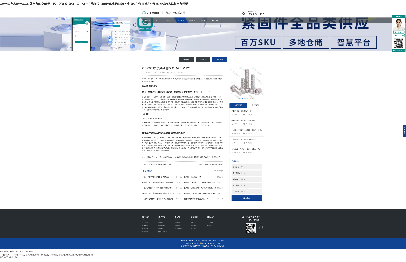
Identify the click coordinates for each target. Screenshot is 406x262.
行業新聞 (203, 59)
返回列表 (220, 171)
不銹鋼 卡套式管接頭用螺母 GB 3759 (162, 177)
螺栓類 (160, 232)
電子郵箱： (236, 185)
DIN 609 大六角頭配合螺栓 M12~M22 (160, 164)
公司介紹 (145, 232)
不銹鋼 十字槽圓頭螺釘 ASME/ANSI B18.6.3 (203, 188)
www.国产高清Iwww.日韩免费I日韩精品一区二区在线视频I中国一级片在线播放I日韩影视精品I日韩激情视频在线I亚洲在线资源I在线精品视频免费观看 (94, 3)
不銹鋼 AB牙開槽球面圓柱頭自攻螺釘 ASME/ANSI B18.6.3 (203, 193)
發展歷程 (145, 235)
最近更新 (255, 105)
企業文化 (145, 238)
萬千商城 (192, 20)
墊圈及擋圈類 (162, 241)
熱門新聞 (238, 105)
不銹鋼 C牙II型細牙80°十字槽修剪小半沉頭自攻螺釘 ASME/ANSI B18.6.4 (203, 182)
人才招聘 (210, 232)
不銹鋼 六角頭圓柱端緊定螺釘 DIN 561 (203, 199)
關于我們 (159, 20)
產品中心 (170, 20)
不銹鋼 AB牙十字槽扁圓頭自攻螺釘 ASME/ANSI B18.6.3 (162, 193)
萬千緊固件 (214, 246)
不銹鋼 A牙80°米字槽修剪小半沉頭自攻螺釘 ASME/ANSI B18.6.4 (162, 182)
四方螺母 (177, 235)
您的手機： (236, 173)
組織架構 (145, 241)
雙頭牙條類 (161, 235)
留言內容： (236, 191)
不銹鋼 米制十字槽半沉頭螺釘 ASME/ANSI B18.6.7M (162, 188)
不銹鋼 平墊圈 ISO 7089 (203, 177)
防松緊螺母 (178, 238)
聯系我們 (203, 20)
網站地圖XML (222, 246)
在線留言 (210, 235)
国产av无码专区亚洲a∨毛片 (9, 257)
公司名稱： (236, 179)
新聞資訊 (181, 20)
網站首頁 (148, 20)
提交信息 (246, 198)
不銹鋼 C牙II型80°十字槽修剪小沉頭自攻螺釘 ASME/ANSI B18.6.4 (162, 199)
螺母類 (160, 238)
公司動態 (186, 59)
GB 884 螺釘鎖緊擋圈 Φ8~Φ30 (213, 164)
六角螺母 (177, 232)
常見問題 (219, 59)
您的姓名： (236, 167)
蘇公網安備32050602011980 (211, 243)
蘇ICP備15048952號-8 (193, 243)
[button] (239, 98)
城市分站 (215, 20)
